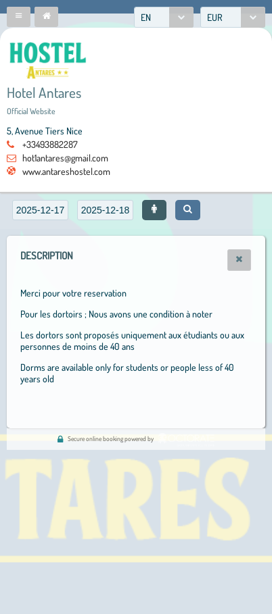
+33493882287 (50, 144)
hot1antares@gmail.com (65, 157)
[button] (18, 17)
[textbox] (40, 210)
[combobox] (164, 17)
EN (146, 17)
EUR (215, 17)
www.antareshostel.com (66, 171)
